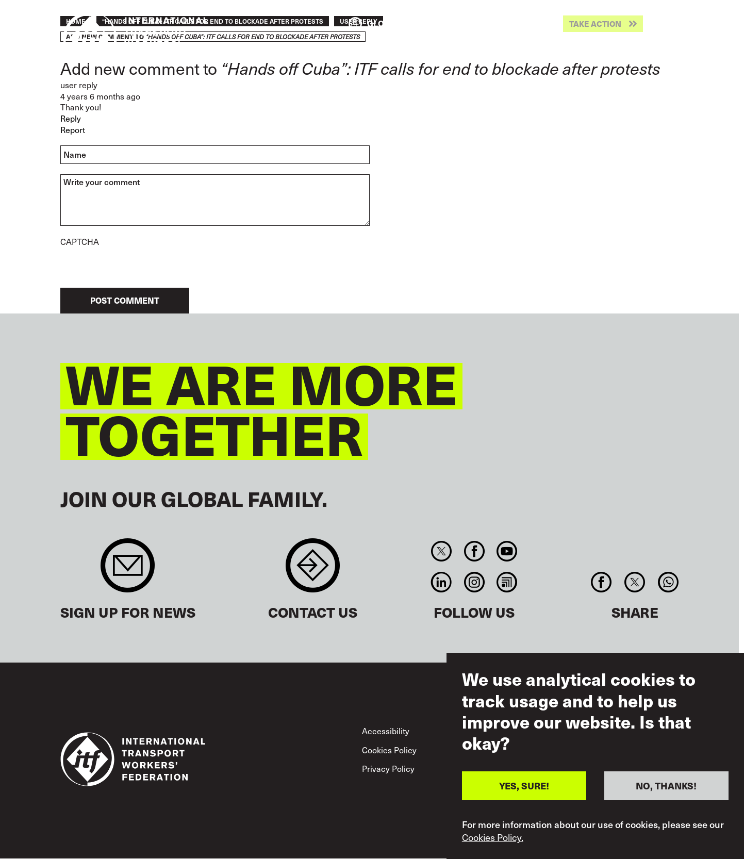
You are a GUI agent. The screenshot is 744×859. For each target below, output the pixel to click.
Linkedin (442, 582)
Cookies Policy (389, 750)
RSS (506, 582)
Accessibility (385, 730)
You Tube (506, 551)
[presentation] (138, 267)
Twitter (442, 551)
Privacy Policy (388, 768)
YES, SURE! (524, 785)
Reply (70, 118)
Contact (313, 570)
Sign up (128, 570)
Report (72, 129)
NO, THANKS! (666, 785)
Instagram (474, 582)
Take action (595, 24)
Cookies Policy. (492, 837)
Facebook (474, 551)
